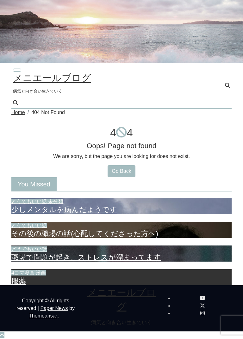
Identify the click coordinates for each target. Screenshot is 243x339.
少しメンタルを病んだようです (64, 209)
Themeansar (43, 315)
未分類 (55, 201)
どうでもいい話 (29, 201)
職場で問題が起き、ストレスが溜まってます (86, 257)
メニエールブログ (52, 78)
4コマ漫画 (23, 272)
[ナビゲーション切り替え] (17, 70)
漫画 (41, 272)
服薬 (18, 281)
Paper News (54, 308)
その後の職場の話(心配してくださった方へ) (84, 233)
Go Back (121, 171)
